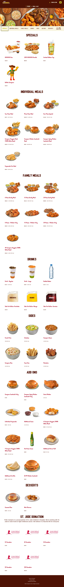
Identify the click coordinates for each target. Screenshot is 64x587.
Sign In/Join (53, 2)
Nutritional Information (32, 581)
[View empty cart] (60, 2)
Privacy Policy (32, 579)
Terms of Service (32, 578)
